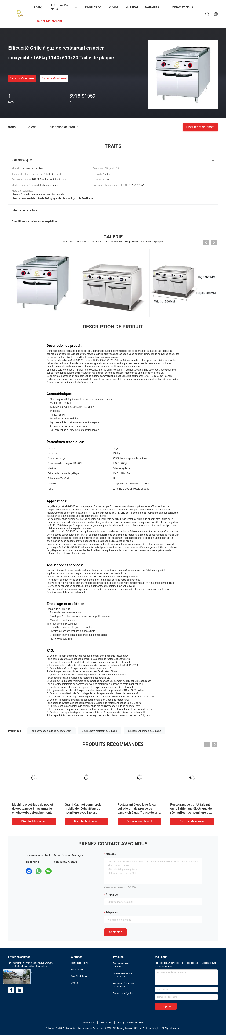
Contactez (115, 932)
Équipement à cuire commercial (122, 965)
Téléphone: (112, 912)
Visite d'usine (77, 969)
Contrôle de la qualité (81, 976)
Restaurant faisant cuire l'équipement (124, 985)
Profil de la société (79, 963)
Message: (111, 854)
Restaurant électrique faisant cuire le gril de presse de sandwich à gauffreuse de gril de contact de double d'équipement (138, 812)
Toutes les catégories (123, 993)
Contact (74, 983)
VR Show (131, 7)
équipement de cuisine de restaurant (51, 731)
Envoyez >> (166, 1006)
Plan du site (88, 1022)
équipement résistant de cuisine (99, 731)
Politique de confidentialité (130, 1022)
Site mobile (106, 1022)
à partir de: (112, 894)
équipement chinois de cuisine (144, 731)
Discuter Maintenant (22, 78)
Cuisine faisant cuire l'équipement (122, 975)
